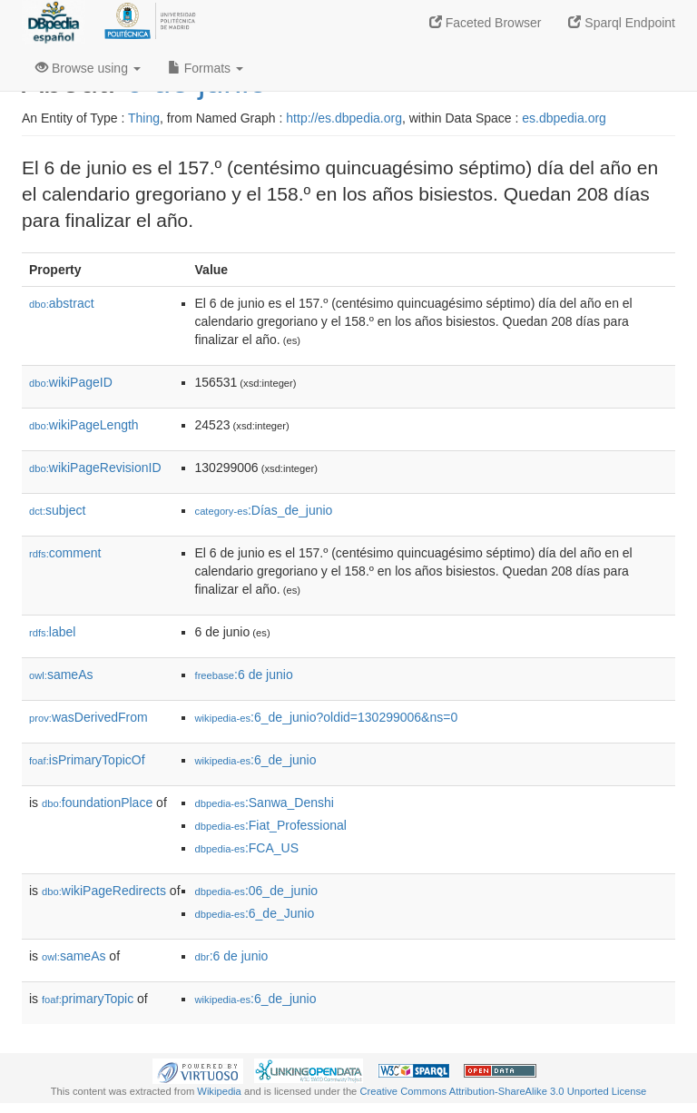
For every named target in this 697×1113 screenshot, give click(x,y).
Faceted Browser (485, 22)
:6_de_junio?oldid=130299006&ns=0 (326, 717)
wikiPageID (71, 382)
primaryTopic (87, 998)
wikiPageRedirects (104, 890)
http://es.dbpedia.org (344, 118)
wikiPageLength (84, 425)
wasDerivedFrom (88, 717)
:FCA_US (247, 848)
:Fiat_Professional (271, 825)
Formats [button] (205, 68)
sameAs (61, 674)
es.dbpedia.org (564, 118)
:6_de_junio (256, 760)
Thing (144, 118)
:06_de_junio (257, 890)
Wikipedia (219, 1091)
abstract (61, 303)
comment (65, 553)
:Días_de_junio (264, 510)
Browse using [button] (88, 68)
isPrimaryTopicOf (87, 760)
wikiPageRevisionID (95, 467)
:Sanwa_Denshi (264, 802)
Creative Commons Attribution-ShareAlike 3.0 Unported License (502, 1091)
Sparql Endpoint (621, 22)
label (52, 632)
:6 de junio (244, 674)
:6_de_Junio (255, 913)
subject (57, 510)
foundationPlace (97, 802)
